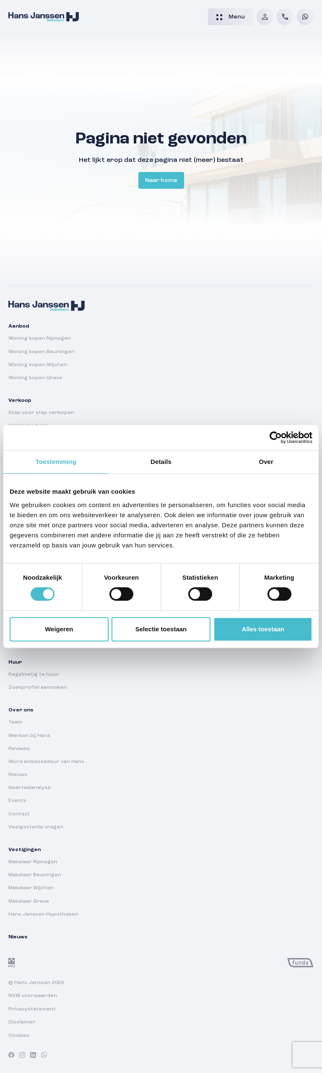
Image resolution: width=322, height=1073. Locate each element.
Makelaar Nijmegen (32, 862)
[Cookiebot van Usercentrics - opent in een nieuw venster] (275, 437)
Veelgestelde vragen (35, 827)
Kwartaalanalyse (29, 787)
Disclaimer (22, 1022)
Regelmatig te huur (33, 674)
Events (17, 800)
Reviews (19, 748)
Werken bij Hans (29, 735)
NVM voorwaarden (32, 995)
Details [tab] (161, 461)
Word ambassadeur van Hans (46, 761)
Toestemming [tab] (56, 461)
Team (15, 722)
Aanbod (18, 326)
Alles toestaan (263, 629)
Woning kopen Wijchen (37, 364)
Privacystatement (32, 1009)
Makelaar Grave (28, 901)
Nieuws (17, 774)
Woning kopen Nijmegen (39, 338)
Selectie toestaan (161, 629)
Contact (19, 814)
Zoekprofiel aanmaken (37, 687)
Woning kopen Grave (35, 377)
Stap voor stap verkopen (41, 412)
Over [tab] (266, 461)
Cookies (18, 1035)
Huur (15, 662)
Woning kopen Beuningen (41, 351)
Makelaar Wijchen (31, 888)
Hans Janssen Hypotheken (43, 914)
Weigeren (59, 629)
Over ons (21, 710)
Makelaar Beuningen (34, 875)
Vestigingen (24, 849)
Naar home (161, 180)
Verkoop (19, 400)
